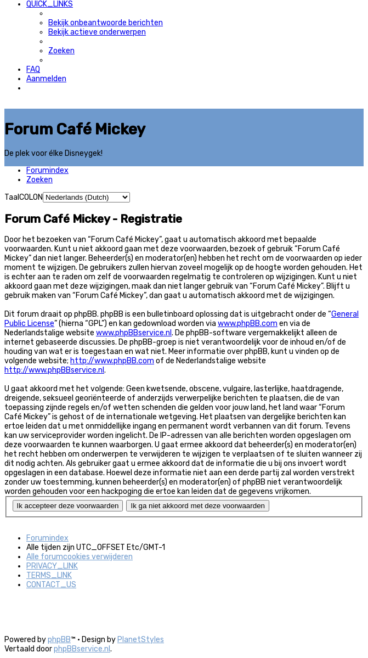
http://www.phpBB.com (112, 360)
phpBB (59, 639)
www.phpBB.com (248, 323)
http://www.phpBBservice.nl (54, 370)
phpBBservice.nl (82, 649)
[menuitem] (105, 22)
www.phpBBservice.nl (134, 333)
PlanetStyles (140, 639)
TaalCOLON (23, 197)
